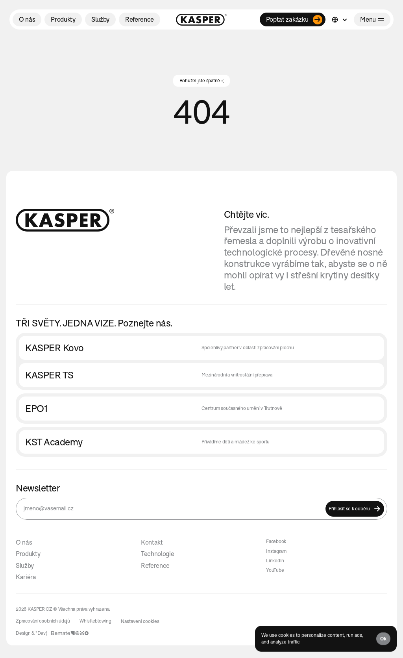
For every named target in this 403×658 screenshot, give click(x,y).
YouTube (275, 570)
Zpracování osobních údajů (43, 621)
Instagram (276, 551)
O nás (24, 542)
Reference (155, 565)
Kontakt (152, 542)
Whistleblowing (95, 621)
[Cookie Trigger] (140, 621)
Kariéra (26, 577)
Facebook (276, 541)
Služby (25, 565)
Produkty (28, 554)
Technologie (157, 554)
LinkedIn (275, 560)
